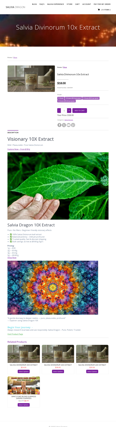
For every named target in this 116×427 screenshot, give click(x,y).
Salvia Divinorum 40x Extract (58, 365)
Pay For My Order (102, 4)
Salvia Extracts (68, 120)
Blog (34, 4)
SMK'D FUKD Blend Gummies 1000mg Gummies (23, 397)
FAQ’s (42, 4)
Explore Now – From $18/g (18, 149)
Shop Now (11, 257)
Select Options (24, 371)
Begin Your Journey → (20, 327)
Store (69, 4)
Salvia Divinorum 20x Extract (24, 365)
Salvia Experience (55, 4)
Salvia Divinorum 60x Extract (92, 365)
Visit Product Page (15, 334)
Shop (15, 57)
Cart (77, 4)
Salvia (15, 7)
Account (86, 4)
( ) (104, 9)
